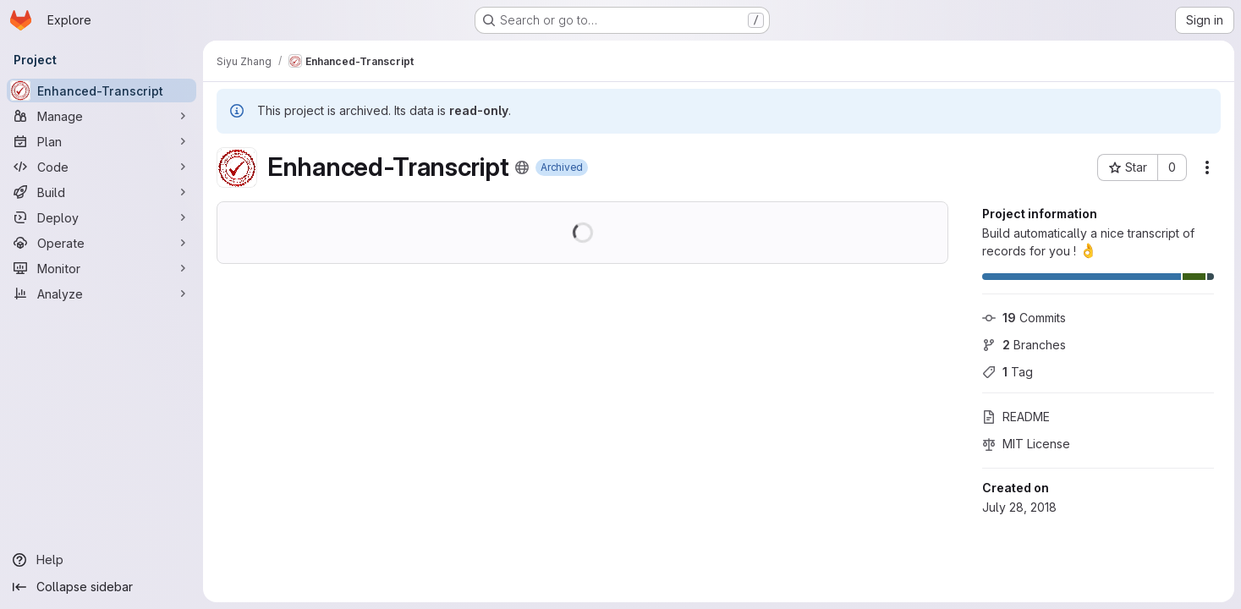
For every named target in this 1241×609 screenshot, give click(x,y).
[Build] (101, 192)
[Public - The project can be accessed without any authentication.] (522, 167)
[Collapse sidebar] (101, 587)
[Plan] (101, 141)
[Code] (101, 166)
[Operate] (101, 243)
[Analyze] (101, 293)
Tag (1007, 372)
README (1016, 416)
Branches (1024, 344)
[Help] (101, 560)
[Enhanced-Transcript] (101, 90)
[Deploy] (101, 217)
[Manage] (101, 116)
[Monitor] (101, 268)
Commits (1024, 317)
